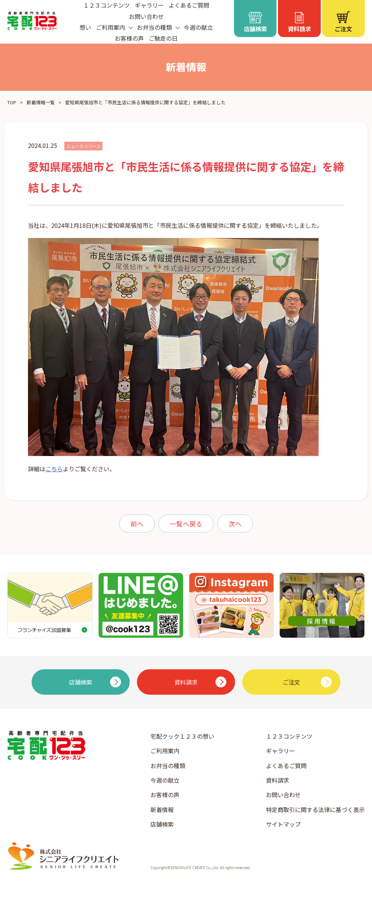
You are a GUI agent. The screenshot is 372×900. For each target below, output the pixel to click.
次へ (235, 523)
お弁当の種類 (167, 765)
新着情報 (162, 809)
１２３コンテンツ (289, 736)
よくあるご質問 (286, 765)
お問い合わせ (146, 16)
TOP (11, 102)
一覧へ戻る (186, 523)
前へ (136, 523)
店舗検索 (162, 824)
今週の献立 (198, 27)
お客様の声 (129, 38)
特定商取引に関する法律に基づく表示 (315, 809)
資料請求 (277, 780)
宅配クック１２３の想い (182, 736)
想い (85, 27)
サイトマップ (283, 824)
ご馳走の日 (163, 38)
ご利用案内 (164, 750)
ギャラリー (280, 750)
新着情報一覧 (41, 102)
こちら (54, 468)
